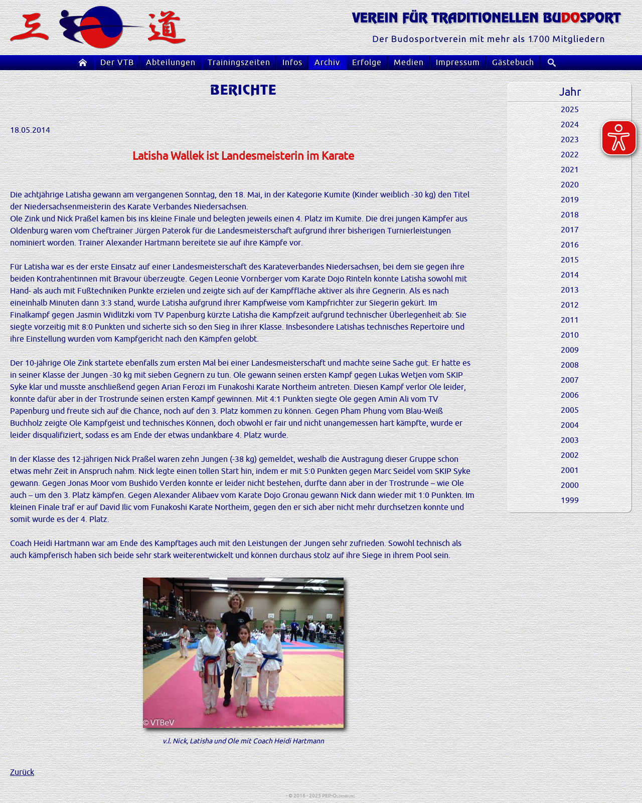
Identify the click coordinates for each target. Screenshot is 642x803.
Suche (555, 63)
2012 (570, 305)
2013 (570, 290)
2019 (570, 200)
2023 (570, 140)
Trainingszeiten (239, 63)
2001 (570, 470)
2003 (570, 440)
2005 (570, 410)
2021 (570, 170)
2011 (570, 320)
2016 (570, 245)
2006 (570, 395)
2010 (570, 335)
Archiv (327, 63)
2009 (570, 350)
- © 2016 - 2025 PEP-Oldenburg (321, 795)
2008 (570, 365)
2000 (570, 485)
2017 (570, 230)
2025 (570, 110)
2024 (570, 125)
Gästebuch (513, 63)
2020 (570, 185)
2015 (570, 260)
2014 (570, 275)
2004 (570, 425)
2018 (570, 215)
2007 (570, 380)
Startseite (84, 63)
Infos (292, 63)
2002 (570, 455)
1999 (570, 500)
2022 (570, 155)
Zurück (22, 772)
